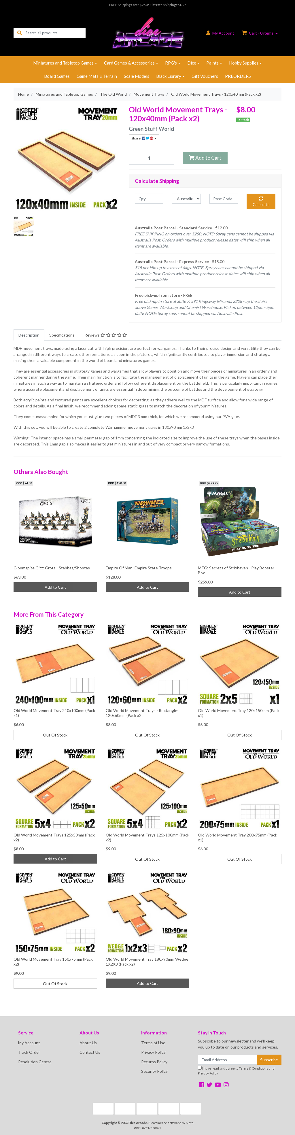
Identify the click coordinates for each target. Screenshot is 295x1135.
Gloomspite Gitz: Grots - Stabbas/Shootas (52, 567)
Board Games (57, 76)
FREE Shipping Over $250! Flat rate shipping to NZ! (147, 5)
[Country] (186, 199)
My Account (29, 1042)
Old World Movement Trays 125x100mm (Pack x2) (147, 837)
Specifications (62, 335)
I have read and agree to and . (236, 1070)
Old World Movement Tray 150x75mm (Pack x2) (53, 961)
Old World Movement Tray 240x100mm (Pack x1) (54, 713)
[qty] (149, 199)
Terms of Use (153, 1042)
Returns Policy (154, 1061)
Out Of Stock (55, 734)
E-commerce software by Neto (170, 1123)
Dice (191, 62)
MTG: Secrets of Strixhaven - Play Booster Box (236, 570)
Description (28, 335)
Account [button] (220, 33)
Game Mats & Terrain (97, 76)
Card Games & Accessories (129, 62)
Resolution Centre (35, 1061)
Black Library (168, 76)
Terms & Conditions (253, 1068)
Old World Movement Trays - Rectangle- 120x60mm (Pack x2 (142, 713)
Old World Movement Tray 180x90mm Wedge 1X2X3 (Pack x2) (147, 961)
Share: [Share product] (142, 138)
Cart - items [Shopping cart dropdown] (258, 33)
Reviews (105, 335)
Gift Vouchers (205, 76)
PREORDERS (238, 76)
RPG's (171, 62)
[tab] (29, 335)
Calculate (261, 202)
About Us (88, 1042)
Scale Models (136, 76)
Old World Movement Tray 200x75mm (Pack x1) (237, 837)
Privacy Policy (153, 1052)
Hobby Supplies (243, 62)
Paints (212, 62)
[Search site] (20, 33)
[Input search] (55, 33)
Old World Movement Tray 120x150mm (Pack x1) (238, 713)
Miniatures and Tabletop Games (63, 62)
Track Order (29, 1052)
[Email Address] (227, 1060)
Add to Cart (205, 158)
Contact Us (90, 1052)
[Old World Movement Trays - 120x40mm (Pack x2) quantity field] (151, 158)
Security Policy (154, 1071)
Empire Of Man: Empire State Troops (139, 567)
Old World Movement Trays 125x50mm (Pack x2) (54, 837)
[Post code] (223, 199)
